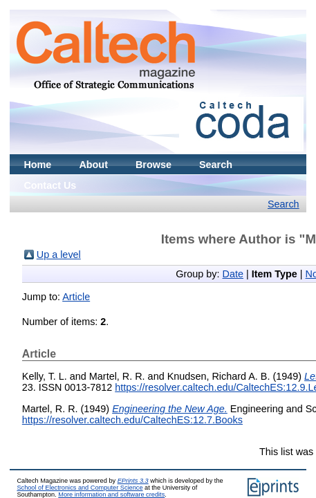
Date (233, 273)
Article (76, 296)
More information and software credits (111, 494)
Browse (153, 164)
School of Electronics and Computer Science (79, 487)
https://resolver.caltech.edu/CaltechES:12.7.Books (132, 419)
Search (215, 164)
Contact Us (50, 185)
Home (37, 164)
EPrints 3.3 (133, 480)
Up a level (59, 254)
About (93, 164)
